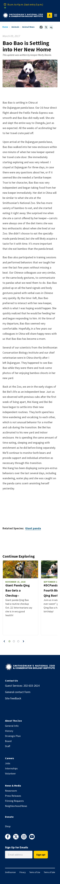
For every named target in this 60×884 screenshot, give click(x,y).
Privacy (23, 872)
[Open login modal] (49, 15)
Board (8, 741)
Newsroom (11, 790)
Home (5, 27)
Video (30, 510)
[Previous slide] (4, 641)
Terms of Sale (49, 872)
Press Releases (13, 795)
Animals (15, 27)
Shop (8, 826)
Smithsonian (10, 872)
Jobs (7, 763)
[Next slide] (23, 641)
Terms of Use (34, 872)
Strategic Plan (13, 736)
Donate (9, 816)
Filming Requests (14, 800)
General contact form (17, 692)
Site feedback (13, 698)
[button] (4, 641)
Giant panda (33, 528)
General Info (12, 725)
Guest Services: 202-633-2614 (22, 685)
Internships (11, 768)
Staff (7, 746)
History (9, 730)
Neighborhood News (16, 805)
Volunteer (10, 773)
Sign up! (40, 854)
